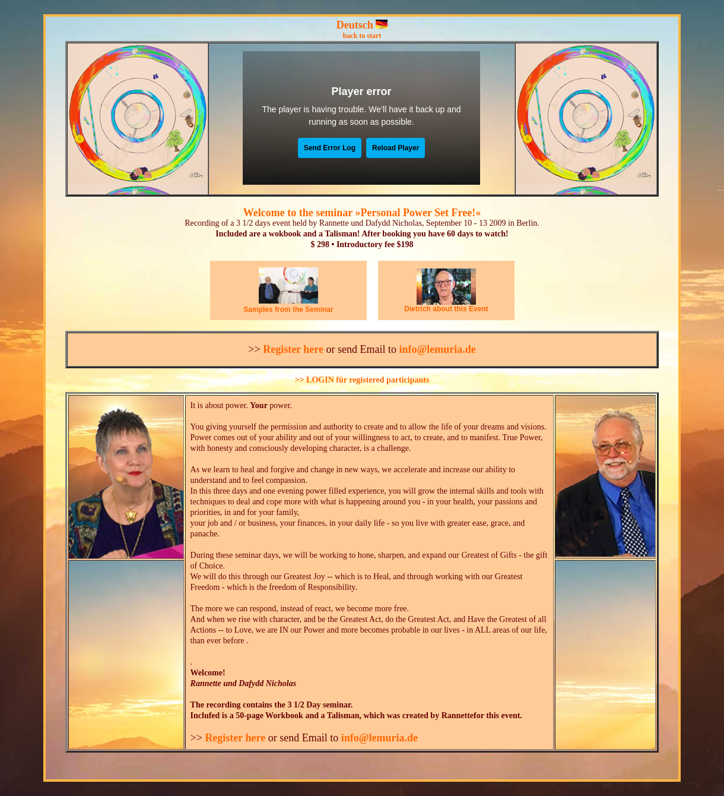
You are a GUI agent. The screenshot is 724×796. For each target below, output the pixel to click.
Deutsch (354, 25)
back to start (362, 35)
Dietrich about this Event (446, 309)
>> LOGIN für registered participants (362, 379)
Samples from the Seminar (288, 309)
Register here (293, 349)
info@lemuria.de (437, 349)
